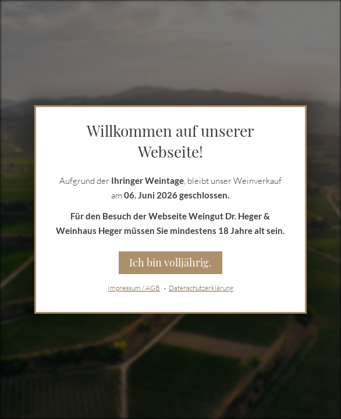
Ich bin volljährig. (170, 262)
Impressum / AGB (134, 287)
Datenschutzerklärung (201, 287)
